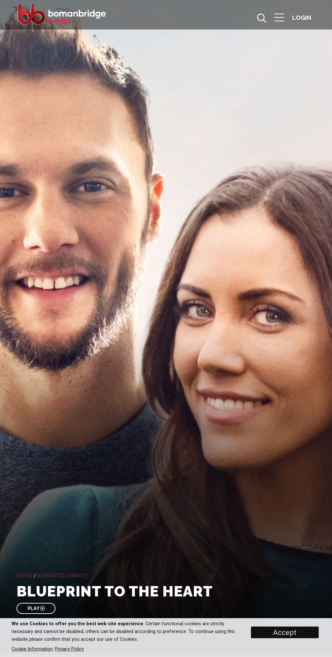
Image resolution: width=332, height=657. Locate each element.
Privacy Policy (69, 649)
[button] (279, 18)
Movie (24, 575)
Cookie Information (32, 649)
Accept (284, 632)
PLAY (36, 608)
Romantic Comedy (62, 575)
